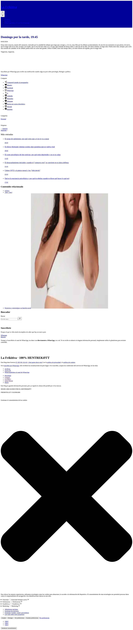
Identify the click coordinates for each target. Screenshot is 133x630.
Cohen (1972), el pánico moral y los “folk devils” (22, 170)
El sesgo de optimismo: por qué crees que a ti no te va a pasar (27, 139)
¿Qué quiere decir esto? (35, 362)
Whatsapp (4, 335)
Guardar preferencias (32, 618)
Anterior (5, 128)
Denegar (10, 618)
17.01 (6, 182)
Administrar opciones (11, 609)
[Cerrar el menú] (3, 15)
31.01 (6, 166)
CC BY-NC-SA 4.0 (21, 362)
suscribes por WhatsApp (11, 365)
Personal (3, 119)
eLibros (7, 191)
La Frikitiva (9, 7)
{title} (6, 621)
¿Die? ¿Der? (8, 192)
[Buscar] (20, 318)
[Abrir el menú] (3, 12)
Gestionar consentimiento (9, 628)
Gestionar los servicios (12, 611)
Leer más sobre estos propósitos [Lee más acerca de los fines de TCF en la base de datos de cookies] (14, 614)
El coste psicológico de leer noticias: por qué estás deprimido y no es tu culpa (33, 155)
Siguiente (4, 130)
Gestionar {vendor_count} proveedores (17, 613)
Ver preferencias (19, 618)
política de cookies (69, 362)
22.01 (6, 174)
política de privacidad (54, 362)
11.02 (6, 158)
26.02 (6, 143)
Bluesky (3, 337)
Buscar (3, 316)
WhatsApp (4, 75)
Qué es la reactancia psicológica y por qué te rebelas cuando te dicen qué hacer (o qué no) (37, 178)
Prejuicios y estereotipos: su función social (56, 308)
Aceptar (4, 618)
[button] (66, 496)
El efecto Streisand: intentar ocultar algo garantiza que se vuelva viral (30, 147)
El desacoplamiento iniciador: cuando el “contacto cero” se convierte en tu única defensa (37, 163)
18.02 (6, 150)
